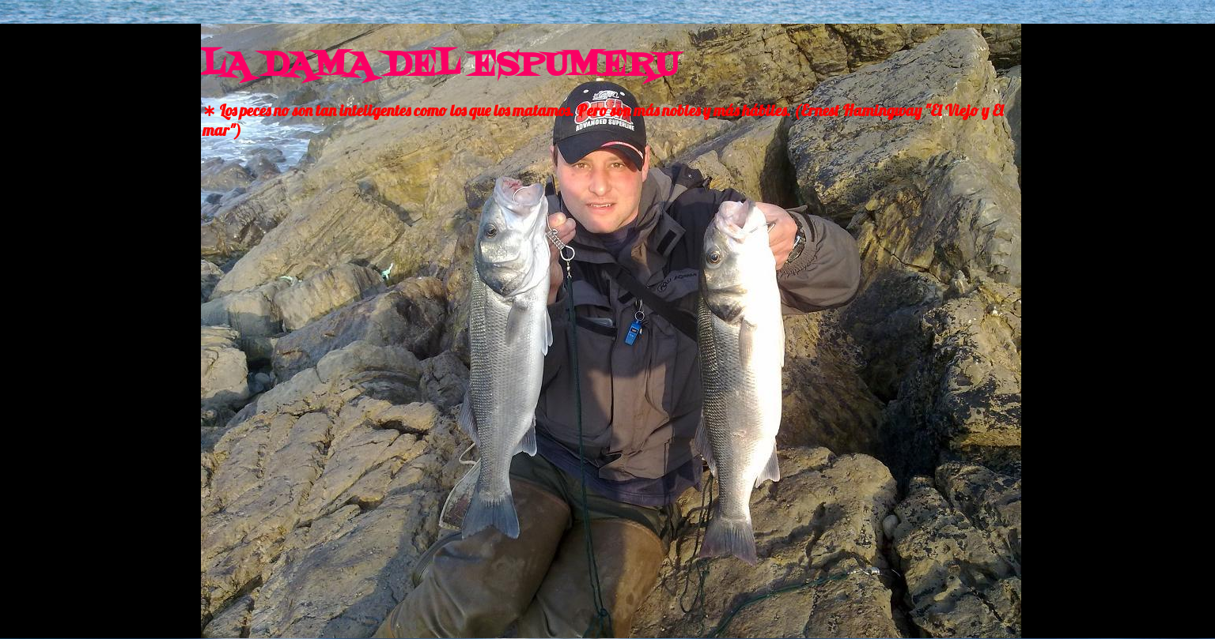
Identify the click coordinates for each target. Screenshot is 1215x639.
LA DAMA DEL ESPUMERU (440, 66)
